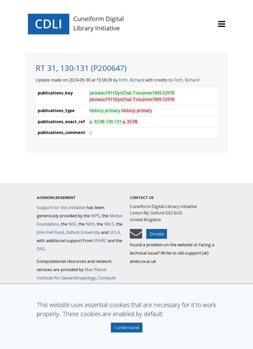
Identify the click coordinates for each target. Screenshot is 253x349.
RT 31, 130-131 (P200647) (81, 68)
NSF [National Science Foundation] (72, 224)
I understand (126, 327)
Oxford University (83, 232)
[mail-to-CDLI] (136, 236)
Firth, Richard (131, 80)
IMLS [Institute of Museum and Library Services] (109, 224)
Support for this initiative (61, 207)
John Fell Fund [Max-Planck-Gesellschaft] (50, 232)
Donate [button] (157, 234)
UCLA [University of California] (114, 232)
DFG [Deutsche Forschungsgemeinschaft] (41, 249)
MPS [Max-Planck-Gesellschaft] (95, 216)
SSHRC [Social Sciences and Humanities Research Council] (100, 240)
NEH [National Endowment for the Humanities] (90, 224)
